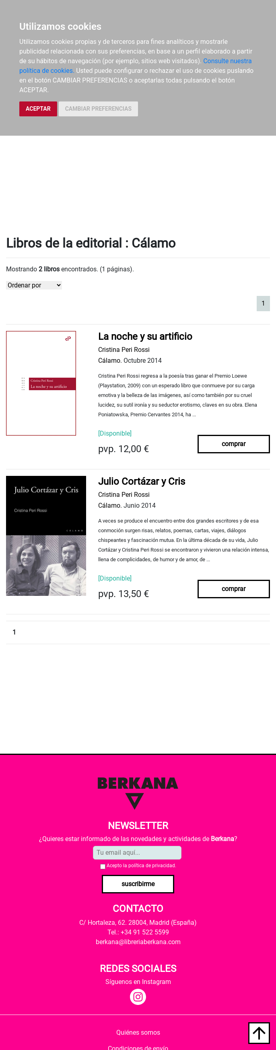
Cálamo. (110, 360)
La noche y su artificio (145, 336)
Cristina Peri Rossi (124, 349)
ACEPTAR (38, 108)
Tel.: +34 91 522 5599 (138, 932)
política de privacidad (151, 865)
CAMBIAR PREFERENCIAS (98, 108)
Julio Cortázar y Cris (141, 481)
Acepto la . (141, 865)
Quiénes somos (138, 1032)
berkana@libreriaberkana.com (138, 942)
